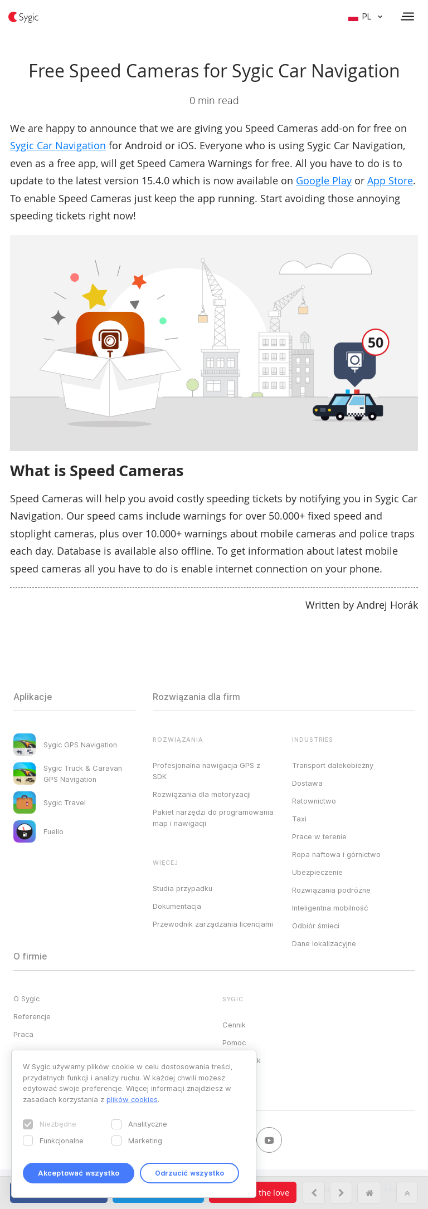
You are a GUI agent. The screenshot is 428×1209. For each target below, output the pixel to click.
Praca (23, 1034)
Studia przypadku (182, 888)
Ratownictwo (314, 800)
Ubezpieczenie (317, 872)
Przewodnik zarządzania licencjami (213, 923)
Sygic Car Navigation (58, 145)
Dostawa (307, 783)
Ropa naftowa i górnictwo (336, 854)
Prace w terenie (319, 836)
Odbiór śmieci (315, 925)
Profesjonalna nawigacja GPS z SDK (206, 771)
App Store (390, 180)
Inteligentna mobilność (330, 907)
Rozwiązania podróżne (331, 889)
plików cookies (132, 1099)
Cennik (234, 1024)
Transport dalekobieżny (332, 765)
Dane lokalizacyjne (324, 943)
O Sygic (26, 998)
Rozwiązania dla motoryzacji (202, 794)
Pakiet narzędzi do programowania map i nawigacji (213, 817)
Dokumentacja (177, 906)
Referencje (32, 1016)
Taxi (299, 818)
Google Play (324, 180)
